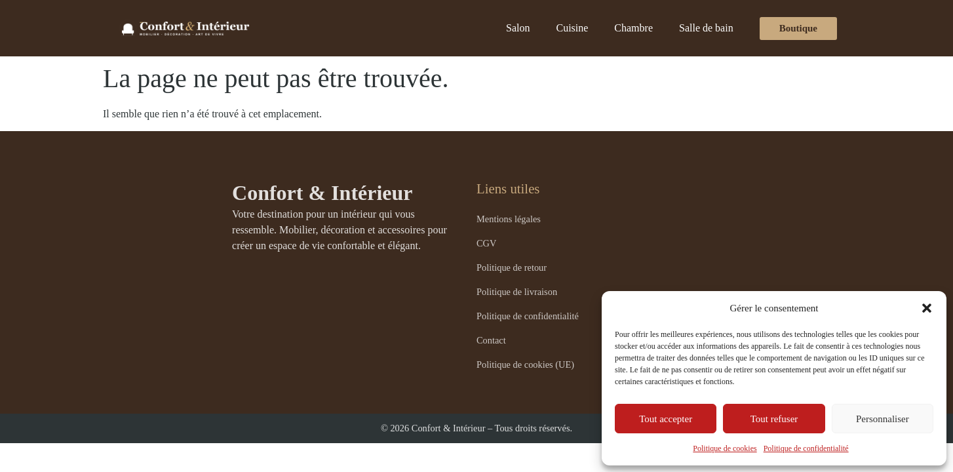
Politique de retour (511, 267)
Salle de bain (706, 27)
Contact (491, 340)
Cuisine (572, 27)
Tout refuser (774, 419)
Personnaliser (882, 419)
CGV (486, 243)
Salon (518, 27)
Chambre (633, 27)
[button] (926, 308)
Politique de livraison (516, 291)
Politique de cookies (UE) (525, 364)
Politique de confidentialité (806, 448)
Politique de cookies (724, 448)
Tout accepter (665, 419)
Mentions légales (508, 219)
